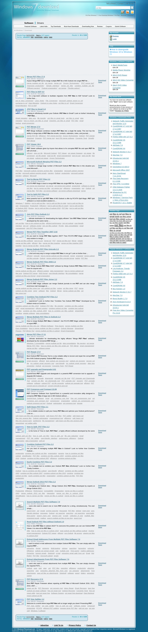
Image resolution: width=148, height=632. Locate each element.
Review (31, 208)
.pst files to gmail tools (56, 118)
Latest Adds (44, 26)
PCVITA (39, 608)
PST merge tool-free (54, 136)
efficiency (66, 188)
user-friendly (60, 363)
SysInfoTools (31, 378)
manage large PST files (69, 608)
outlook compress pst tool (36, 403)
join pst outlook (67, 223)
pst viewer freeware (75, 153)
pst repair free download (74, 593)
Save (100, 82)
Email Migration (21, 106)
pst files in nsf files (123, 228)
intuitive (91, 531)
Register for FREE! (122, 111)
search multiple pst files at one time (60, 518)
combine (70, 473)
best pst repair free (43, 593)
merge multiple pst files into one (27, 326)
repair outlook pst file (34, 596)
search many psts (44, 516)
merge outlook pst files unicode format (60, 258)
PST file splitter (33, 438)
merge (83, 191)
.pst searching (79, 513)
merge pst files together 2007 (72, 243)
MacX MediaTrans (120, 65)
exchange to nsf (21, 103)
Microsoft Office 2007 (121, 170)
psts (57, 551)
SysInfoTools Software (35, 398)
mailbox (43, 518)
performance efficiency (67, 438)
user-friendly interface (57, 273)
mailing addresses (87, 551)
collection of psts (76, 516)
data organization (31, 441)
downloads (39, 37)
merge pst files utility (23, 243)
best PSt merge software (65, 138)
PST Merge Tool (28, 331)
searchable (90, 513)
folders (83, 573)
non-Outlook (68, 533)
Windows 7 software (38, 611)
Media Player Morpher (121, 70)
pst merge (49, 83)
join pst (25, 226)
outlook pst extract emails (44, 551)
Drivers (40, 23)
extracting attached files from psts (53, 571)
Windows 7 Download (24, 30)
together (19, 246)
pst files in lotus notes (121, 236)
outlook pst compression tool (83, 401)
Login (115, 39)
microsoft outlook (46, 556)
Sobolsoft (51, 553)
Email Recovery (81, 588)
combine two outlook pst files (36, 453)
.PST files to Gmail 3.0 (36, 109)
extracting (30, 548)
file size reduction (71, 436)
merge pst (58, 83)
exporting (64, 568)
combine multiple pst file (84, 86)
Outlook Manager (67, 328)
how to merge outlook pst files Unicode (55, 256)
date (50, 37)
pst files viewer (119, 219)
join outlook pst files (48, 288)
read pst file (51, 156)
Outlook (82, 136)
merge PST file (32, 136)
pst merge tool (56, 188)
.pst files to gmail (72, 118)
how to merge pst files (31, 246)
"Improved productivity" (35, 86)
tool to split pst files (39, 203)
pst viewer (87, 153)
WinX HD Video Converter (123, 80)
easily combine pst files (37, 476)
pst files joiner (68, 288)
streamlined (20, 423)
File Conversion (51, 101)
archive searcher (52, 511)
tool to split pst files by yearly (57, 206)
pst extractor (74, 571)
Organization (24, 206)
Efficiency (42, 136)
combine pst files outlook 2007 (38, 458)
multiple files (89, 516)
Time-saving (74, 551)
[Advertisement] (35, 57)
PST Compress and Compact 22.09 (42, 389)
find (92, 553)
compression (55, 401)
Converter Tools (81, 138)
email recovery (32, 361)
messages (44, 513)
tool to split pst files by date (56, 203)
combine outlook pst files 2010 (27, 306)
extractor (91, 548)
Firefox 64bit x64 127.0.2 (123, 137)
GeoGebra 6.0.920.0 (121, 167)
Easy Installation (22, 328)
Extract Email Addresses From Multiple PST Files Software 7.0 (53, 539)
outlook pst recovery (77, 361)
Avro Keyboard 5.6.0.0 (122, 302)
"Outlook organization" (49, 88)
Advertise (44, 625)
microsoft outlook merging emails (34, 173)
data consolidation (71, 226)
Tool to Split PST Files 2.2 (38, 194)
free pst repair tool (54, 591)
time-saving (31, 516)
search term (31, 511)
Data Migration (33, 103)
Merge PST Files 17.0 (36, 77)
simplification (26, 456)
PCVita (61, 226)
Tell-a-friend (111, 4)
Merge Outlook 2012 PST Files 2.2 (41, 482)
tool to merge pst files (42, 188)
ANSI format (43, 273)
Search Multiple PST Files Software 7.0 (43, 502)
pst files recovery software (122, 240)
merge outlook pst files (71, 291)
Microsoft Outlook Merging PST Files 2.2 (44, 162)
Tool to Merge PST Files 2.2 (38, 179)
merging (51, 173)
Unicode (37, 256)
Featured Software (31, 26)
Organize (38, 138)
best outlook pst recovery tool (57, 361)
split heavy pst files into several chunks (30, 416)
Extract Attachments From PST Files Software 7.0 (48, 559)
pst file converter (58, 383)
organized (79, 256)
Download (102, 80)
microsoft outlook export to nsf (71, 101)
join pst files (20, 223)
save (35, 568)
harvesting (82, 548)
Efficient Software (47, 326)
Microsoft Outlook (50, 153)
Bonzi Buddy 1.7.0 (120, 299)
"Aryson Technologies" (71, 83)
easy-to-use (76, 156)
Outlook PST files (46, 306)
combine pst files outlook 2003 (35, 311)
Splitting (27, 203)
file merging (59, 306)
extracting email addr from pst (73, 553)
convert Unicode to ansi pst (58, 386)
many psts (86, 511)
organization (58, 171)
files (40, 243)
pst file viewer (41, 156)
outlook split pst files (24, 436)
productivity (66, 173)
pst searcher (60, 513)
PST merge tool (49, 138)
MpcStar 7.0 (117, 155)
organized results (33, 518)
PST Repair (69, 366)
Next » (38, 35)
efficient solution (43, 271)
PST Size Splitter (33, 606)
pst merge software (50, 191)
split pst (42, 441)
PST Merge (31, 141)
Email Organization (68, 331)
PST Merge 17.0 (33, 127)
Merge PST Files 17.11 (36, 334)
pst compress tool (69, 403)
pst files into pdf (124, 235)
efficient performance (53, 223)
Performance (38, 491)
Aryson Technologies (70, 136)
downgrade (49, 378)
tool (83, 188)
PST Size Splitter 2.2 (35, 599)
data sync (32, 118)
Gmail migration (22, 118)
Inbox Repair (69, 588)
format (38, 548)
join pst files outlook (50, 226)
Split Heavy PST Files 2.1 (37, 407)
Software (28, 23)
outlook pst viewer (41, 158)
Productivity (34, 206)
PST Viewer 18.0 (34, 144)
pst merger (62, 88)
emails (42, 511)
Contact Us (91, 625)
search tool (78, 518)
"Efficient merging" (33, 88)
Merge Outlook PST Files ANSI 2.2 (41, 262)
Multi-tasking (55, 548)
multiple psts (64, 551)
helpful (77, 258)
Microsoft (33, 176)
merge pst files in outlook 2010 (69, 493)
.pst (38, 511)
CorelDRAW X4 (119, 148)
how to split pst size (64, 606)
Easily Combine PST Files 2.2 (39, 462)
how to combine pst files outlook (61, 311)
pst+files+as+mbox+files (117, 233)
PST (54, 241)
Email (88, 553)
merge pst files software (24, 241)
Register (116, 36)
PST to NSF (32, 106)
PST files (74, 121)
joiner (35, 291)
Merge (74, 241)
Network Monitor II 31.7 (122, 152)
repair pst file (32, 588)
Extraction (30, 553)
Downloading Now (88, 26)
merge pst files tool (64, 241)
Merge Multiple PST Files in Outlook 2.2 (44, 317)
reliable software (29, 313)
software (26, 176)
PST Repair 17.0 (34, 352)
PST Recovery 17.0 (35, 579)
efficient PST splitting (51, 608)
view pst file (38, 153)
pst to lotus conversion (24, 101)
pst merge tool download (36, 186)
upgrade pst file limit (62, 378)
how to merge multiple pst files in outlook (44, 328)
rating (46, 37)
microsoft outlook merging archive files (38, 171)
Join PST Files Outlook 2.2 (38, 214)
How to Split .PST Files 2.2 (38, 427)
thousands (63, 511)
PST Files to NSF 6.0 (35, 92)
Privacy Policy (75, 625)
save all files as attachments (47, 573)
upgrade (41, 378)
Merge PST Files (33, 346)
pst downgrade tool (52, 381)
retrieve (78, 511)
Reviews (100, 26)
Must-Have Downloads (71, 26)
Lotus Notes (39, 101)
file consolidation (71, 273)
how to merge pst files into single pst (55, 346)
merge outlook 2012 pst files (33, 493)
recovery (80, 381)
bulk (40, 568)
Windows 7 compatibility (36, 343)
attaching (90, 568)
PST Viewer (62, 153)
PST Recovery (43, 588)
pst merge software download (69, 191)
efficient (30, 153)
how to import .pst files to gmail (36, 121)
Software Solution (57, 593)
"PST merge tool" (87, 83)
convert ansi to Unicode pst (37, 386)
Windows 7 (20, 203)
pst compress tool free (60, 398)
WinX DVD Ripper (120, 75)
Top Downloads (56, 26)
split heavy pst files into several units (69, 421)
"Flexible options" (73, 88)
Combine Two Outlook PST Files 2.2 (42, 297)
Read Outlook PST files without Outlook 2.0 (45, 522)
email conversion (28, 123)
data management (56, 271)
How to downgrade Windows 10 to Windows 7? (121, 52)
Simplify (91, 138)
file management (48, 421)
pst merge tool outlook (63, 186)
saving (29, 576)
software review (35, 226)
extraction (90, 573)
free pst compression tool (81, 398)
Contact (120, 4)
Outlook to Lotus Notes (48, 103)
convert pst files (37, 381)
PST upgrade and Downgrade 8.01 (41, 369)
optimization (57, 403)
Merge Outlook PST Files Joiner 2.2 (42, 279)
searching (69, 513)
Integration (51, 493)
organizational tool (56, 418)
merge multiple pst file (35, 83)
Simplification (20, 496)
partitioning (37, 421)
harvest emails (41, 553)
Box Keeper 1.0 (119, 289)
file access (78, 533)
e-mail (58, 553)
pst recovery (46, 366)
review (59, 288)
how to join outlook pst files (35, 223)
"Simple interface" (52, 86)
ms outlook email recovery (76, 363)
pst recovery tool (56, 588)
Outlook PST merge (30, 273)
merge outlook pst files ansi (26, 271)
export (77, 573)
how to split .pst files (41, 436)
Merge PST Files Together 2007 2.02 (42, 232)
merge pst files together (51, 243)
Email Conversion (76, 103)
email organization (43, 276)
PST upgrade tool (68, 381)
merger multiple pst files (74, 326)
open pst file (86, 156)
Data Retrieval (89, 593)
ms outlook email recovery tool (42, 363)
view (44, 568)
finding (29, 556)
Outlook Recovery (68, 591)
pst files (118, 225)
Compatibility (48, 491)
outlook (29, 568)
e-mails (65, 516)
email (47, 398)
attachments (85, 571)
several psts (56, 516)
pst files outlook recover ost (120, 238)
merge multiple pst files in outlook (47, 331)
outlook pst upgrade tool (74, 383)
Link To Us (129, 4)
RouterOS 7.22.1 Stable (122, 203)
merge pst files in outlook (53, 496)
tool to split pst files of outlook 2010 (48, 208)
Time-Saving (59, 326)
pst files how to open (118, 242)
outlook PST (46, 383)
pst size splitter (48, 606)
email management (64, 156)
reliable (80, 241)
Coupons (109, 26)
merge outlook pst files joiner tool (28, 288)
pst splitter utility (31, 423)
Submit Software (120, 26)
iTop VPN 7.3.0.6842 (121, 184)
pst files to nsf (63, 103)
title (32, 37)
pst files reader (117, 223)
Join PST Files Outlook (34, 228)
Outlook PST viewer (49, 533)
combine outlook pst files (58, 308)
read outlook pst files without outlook (73, 531)
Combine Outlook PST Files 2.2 (40, 444)
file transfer (41, 118)
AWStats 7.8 (118, 145)
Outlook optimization (40, 418)
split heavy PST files (54, 416)
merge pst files (67, 86)
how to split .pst (57, 436)
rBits (28, 531)
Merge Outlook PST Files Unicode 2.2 (43, 249)
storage (79, 403)
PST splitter (67, 416)
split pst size (83, 608)
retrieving (45, 548)
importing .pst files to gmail (59, 121)
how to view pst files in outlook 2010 (45, 531)
